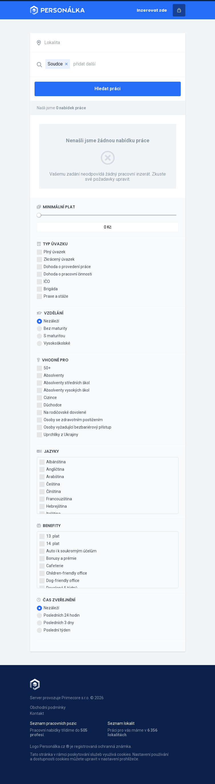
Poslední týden (53, 630)
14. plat (49, 543)
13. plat (49, 536)
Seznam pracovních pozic (53, 723)
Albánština (52, 462)
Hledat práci (107, 88)
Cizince (47, 397)
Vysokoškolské (53, 343)
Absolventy (50, 375)
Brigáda (47, 289)
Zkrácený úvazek (56, 259)
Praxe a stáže (52, 296)
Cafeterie (51, 566)
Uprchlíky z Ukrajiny (57, 434)
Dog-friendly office (59, 580)
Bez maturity (52, 328)
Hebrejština (53, 506)
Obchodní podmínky (48, 707)
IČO (43, 281)
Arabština (51, 477)
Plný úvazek (51, 252)
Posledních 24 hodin (58, 615)
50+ (44, 368)
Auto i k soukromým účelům (68, 551)
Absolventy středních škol (63, 383)
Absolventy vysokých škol (63, 390)
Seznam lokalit (121, 723)
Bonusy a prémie (58, 558)
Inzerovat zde (152, 10)
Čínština (50, 491)
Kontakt (37, 713)
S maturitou (51, 336)
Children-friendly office (63, 573)
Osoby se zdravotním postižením (70, 420)
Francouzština (55, 499)
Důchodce (49, 405)
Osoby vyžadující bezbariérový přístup (74, 427)
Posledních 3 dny (55, 622)
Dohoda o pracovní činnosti (64, 274)
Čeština (49, 484)
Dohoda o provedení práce (64, 266)
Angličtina (51, 469)
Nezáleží (48, 321)
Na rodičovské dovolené (61, 412)
